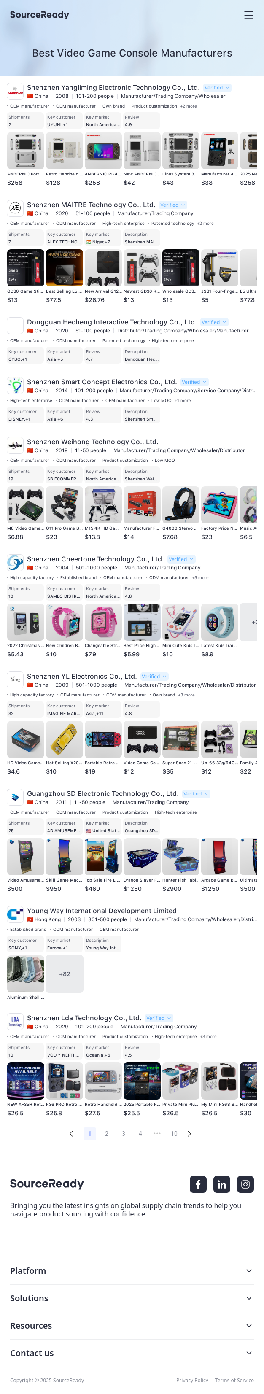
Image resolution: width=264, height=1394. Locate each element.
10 (174, 1133)
